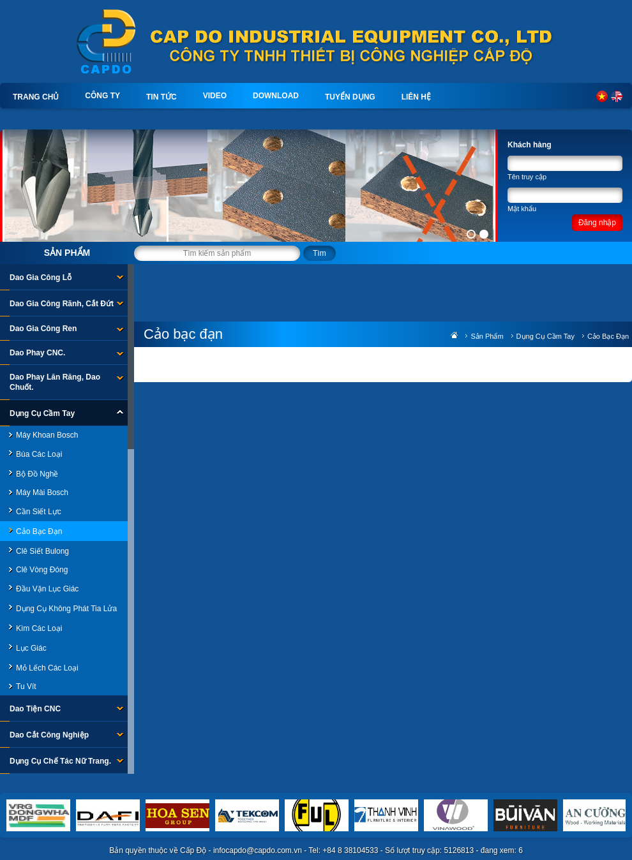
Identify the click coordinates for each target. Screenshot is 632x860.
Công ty (102, 95)
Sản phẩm (67, 253)
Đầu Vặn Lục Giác (47, 588)
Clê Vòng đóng (42, 569)
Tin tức (161, 97)
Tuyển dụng (350, 97)
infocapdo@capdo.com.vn (257, 850)
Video (215, 95)
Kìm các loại (39, 628)
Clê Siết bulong (42, 551)
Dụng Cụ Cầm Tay (545, 336)
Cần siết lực (38, 511)
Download (276, 95)
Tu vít (26, 686)
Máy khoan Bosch (47, 435)
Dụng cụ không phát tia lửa (66, 608)
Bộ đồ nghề (37, 474)
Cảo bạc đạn (39, 531)
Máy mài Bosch (42, 492)
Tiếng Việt (602, 96)
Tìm (319, 253)
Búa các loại (39, 454)
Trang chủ (36, 97)
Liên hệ (416, 97)
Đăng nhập (597, 222)
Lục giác (31, 648)
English (616, 96)
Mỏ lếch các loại (47, 668)
